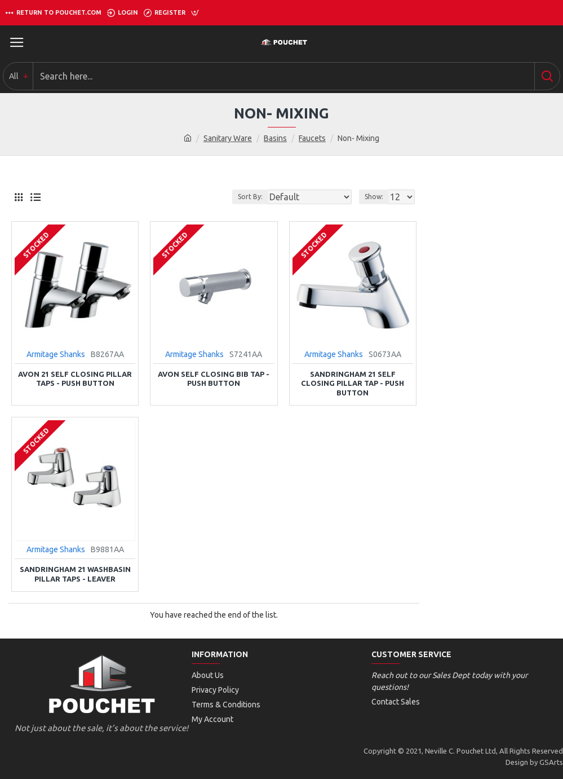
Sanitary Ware (227, 138)
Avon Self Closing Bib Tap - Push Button (213, 379)
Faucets (312, 138)
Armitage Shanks (55, 354)
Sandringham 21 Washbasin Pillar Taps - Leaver (75, 574)
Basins (275, 138)
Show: (374, 196)
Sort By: (250, 196)
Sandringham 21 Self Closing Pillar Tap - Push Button (352, 383)
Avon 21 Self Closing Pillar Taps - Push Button (75, 379)
